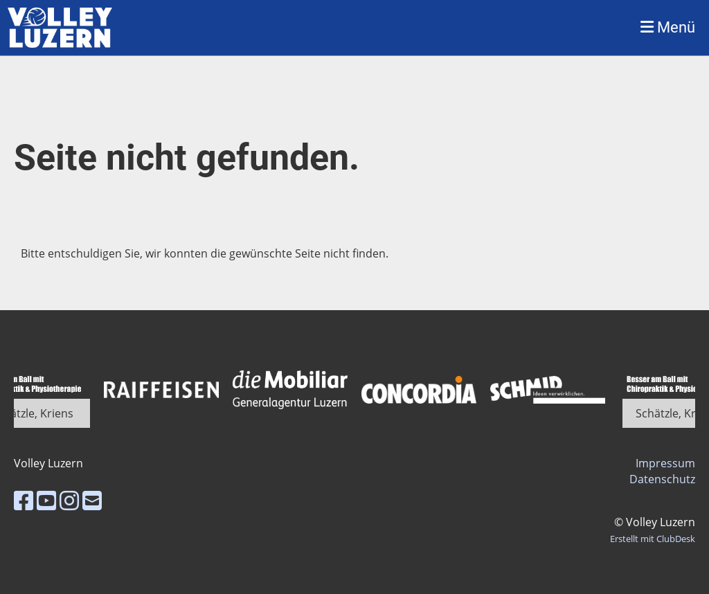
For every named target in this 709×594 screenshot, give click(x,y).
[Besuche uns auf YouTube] (46, 500)
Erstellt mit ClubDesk (652, 538)
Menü (667, 27)
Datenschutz (662, 479)
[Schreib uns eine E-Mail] (92, 500)
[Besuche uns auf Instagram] (69, 500)
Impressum (665, 463)
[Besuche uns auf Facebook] (23, 500)
